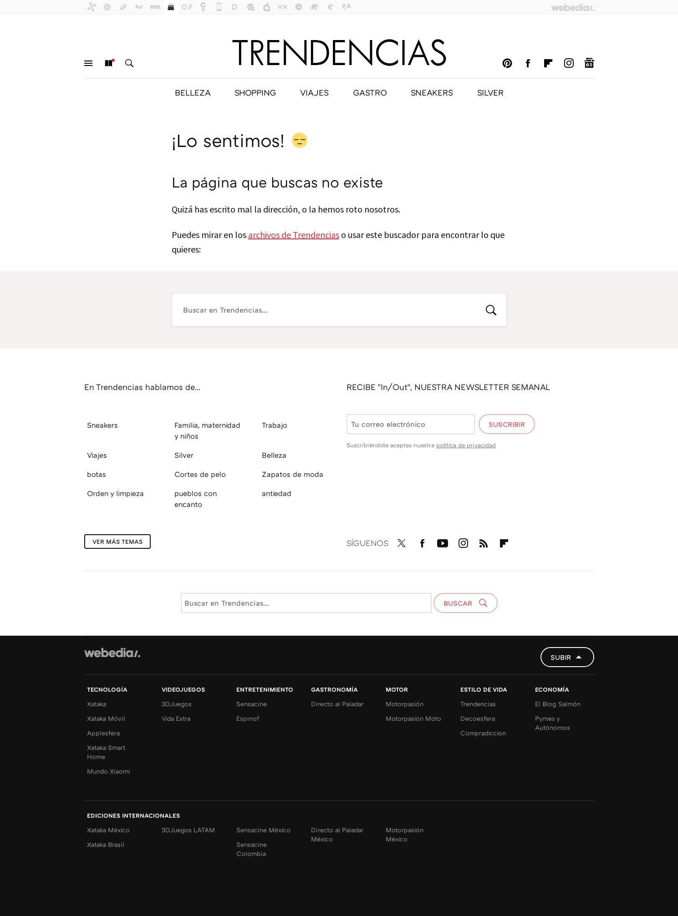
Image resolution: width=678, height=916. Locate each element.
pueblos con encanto (195, 499)
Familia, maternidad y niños (207, 430)
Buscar (129, 63)
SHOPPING (255, 92)
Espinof (247, 718)
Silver (184, 455)
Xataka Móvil (106, 718)
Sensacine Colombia (251, 848)
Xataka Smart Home (106, 752)
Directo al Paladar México (337, 834)
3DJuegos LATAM (188, 830)
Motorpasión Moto (413, 718)
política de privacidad (466, 445)
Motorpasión (404, 704)
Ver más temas (117, 541)
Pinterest (507, 63)
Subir (561, 657)
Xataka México (108, 830)
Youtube (442, 541)
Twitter (401, 541)
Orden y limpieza (115, 493)
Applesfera (103, 733)
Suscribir (507, 424)
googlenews (589, 63)
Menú (88, 63)
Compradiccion (483, 733)
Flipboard (548, 63)
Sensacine (251, 704)
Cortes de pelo (200, 474)
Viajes (97, 455)
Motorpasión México (404, 834)
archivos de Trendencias (293, 234)
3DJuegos (177, 704)
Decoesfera (477, 718)
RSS (483, 541)
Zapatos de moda (292, 474)
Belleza (274, 455)
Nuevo (109, 63)
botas (96, 474)
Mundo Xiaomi (108, 771)
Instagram (568, 63)
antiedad (276, 493)
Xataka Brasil (105, 844)
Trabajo (274, 425)
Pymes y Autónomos (552, 722)
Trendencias (478, 704)
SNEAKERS (432, 92)
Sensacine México (263, 830)
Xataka (96, 704)
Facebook (527, 63)
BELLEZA (192, 92)
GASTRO (370, 92)
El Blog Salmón (558, 704)
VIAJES (314, 92)
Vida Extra (176, 718)
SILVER (490, 92)
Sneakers (102, 425)
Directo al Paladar (337, 704)
